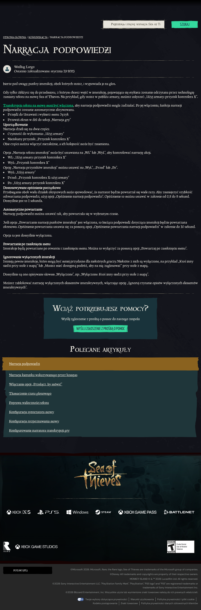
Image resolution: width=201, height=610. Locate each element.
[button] (27, 570)
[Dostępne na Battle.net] (179, 512)
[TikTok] (127, 529)
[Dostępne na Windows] (77, 512)
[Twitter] (71, 529)
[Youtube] (99, 529)
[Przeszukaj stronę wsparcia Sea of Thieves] (133, 24)
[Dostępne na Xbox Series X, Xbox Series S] (18, 512)
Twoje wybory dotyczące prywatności (106, 599)
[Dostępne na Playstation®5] (48, 512)
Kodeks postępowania (105, 603)
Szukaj (184, 25)
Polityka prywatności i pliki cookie (176, 599)
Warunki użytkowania (142, 599)
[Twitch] (83, 529)
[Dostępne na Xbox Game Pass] (137, 512)
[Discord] (116, 530)
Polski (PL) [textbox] (20, 570)
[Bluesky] (138, 529)
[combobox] (133, 24)
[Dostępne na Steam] (103, 512)
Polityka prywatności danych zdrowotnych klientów (169, 603)
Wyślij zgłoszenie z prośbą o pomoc (100, 329)
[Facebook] (61, 529)
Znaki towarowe (129, 603)
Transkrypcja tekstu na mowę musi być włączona (38, 105)
